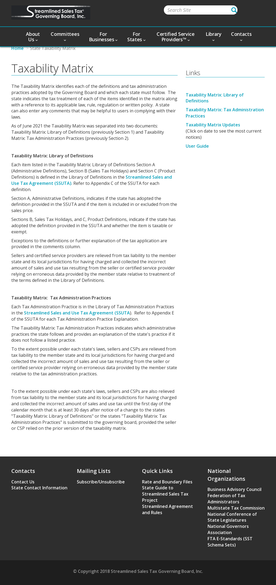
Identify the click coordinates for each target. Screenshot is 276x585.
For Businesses (103, 37)
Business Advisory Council (234, 489)
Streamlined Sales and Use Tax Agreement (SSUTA (77, 313)
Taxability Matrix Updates (213, 125)
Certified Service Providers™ (176, 37)
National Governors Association (228, 529)
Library (214, 36)
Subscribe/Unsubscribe (101, 482)
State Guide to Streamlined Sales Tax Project (165, 494)
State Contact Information (39, 488)
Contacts (241, 36)
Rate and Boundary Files (167, 482)
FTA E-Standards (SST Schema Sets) (230, 542)
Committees (65, 36)
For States (136, 37)
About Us (33, 37)
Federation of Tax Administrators (226, 499)
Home (17, 48)
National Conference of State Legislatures (232, 517)
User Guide (197, 146)
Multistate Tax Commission (236, 508)
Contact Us (22, 482)
